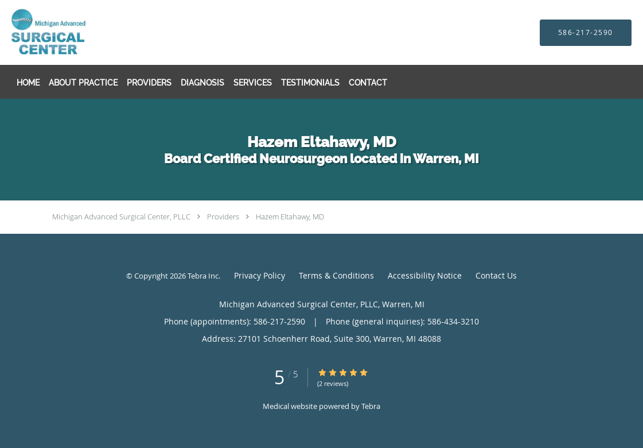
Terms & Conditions (336, 275)
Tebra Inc (203, 276)
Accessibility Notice (425, 275)
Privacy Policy (259, 275)
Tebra (370, 406)
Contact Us (496, 275)
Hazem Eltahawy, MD (290, 216)
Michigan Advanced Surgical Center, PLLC (121, 216)
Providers (223, 216)
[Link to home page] (74, 32)
